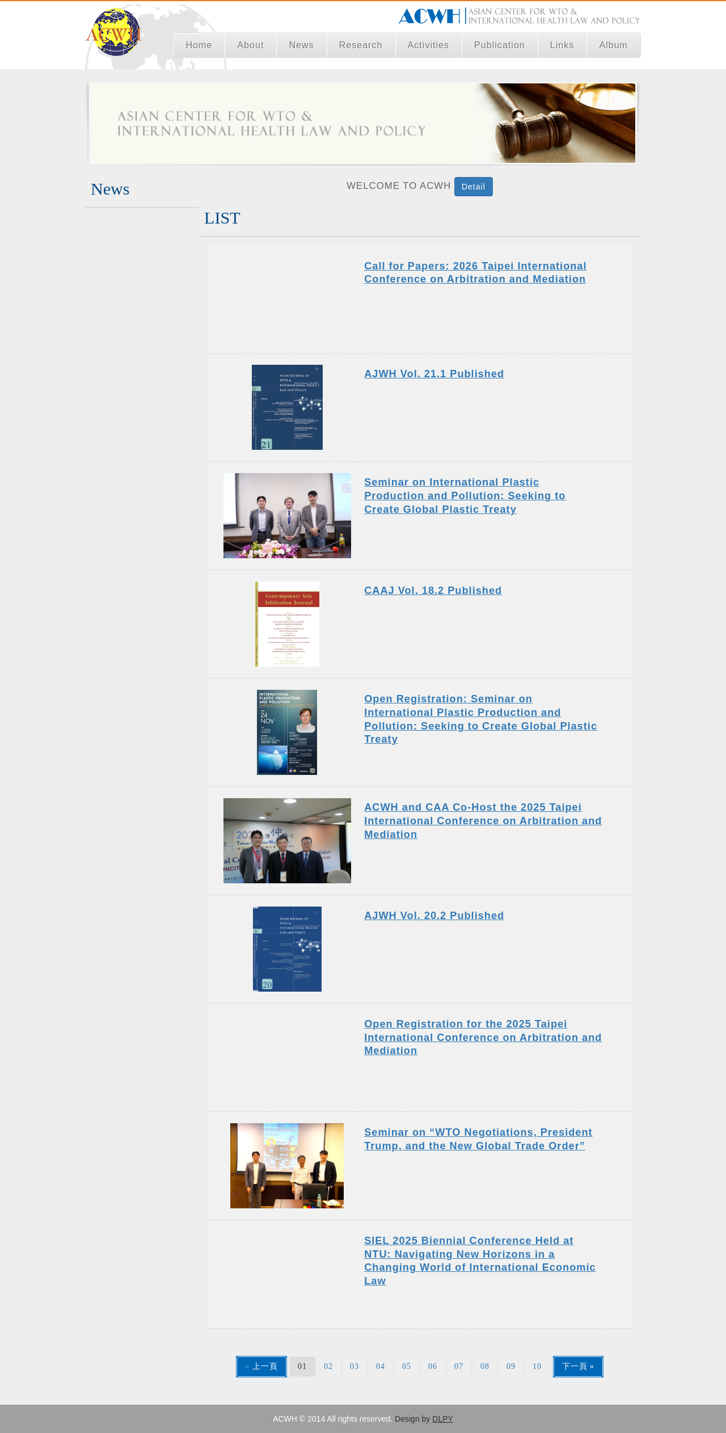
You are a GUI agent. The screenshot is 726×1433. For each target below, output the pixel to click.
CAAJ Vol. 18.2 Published (433, 590)
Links (562, 45)
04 (380, 1366)
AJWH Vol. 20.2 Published (434, 915)
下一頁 (575, 1366)
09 (511, 1366)
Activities (429, 45)
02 (328, 1366)
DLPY (442, 1418)
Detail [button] (474, 186)
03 (354, 1366)
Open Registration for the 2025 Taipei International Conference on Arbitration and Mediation (483, 1037)
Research (361, 45)
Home (198, 45)
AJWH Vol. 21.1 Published (434, 374)
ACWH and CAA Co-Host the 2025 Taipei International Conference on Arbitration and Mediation (483, 821)
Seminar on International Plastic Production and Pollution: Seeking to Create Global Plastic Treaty (464, 496)
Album (613, 45)
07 (458, 1366)
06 (432, 1366)
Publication (499, 45)
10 (537, 1366)
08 (484, 1366)
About (250, 45)
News (301, 45)
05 (406, 1366)
